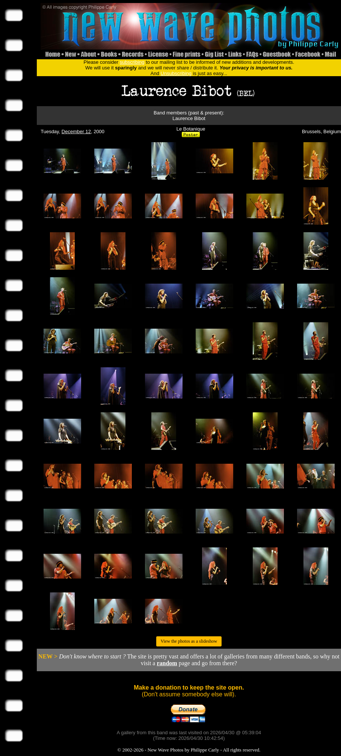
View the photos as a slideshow (189, 641)
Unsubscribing (176, 73)
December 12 (76, 131)
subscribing (132, 62)
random (167, 663)
